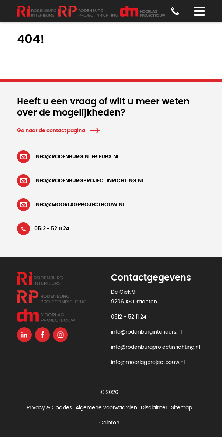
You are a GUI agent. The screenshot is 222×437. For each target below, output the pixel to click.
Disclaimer (154, 407)
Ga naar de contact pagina (51, 130)
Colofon (109, 423)
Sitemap (181, 407)
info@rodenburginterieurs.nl (146, 332)
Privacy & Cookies (49, 407)
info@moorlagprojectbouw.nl (148, 362)
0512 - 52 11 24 (128, 317)
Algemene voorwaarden (106, 407)
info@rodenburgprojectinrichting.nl (155, 347)
